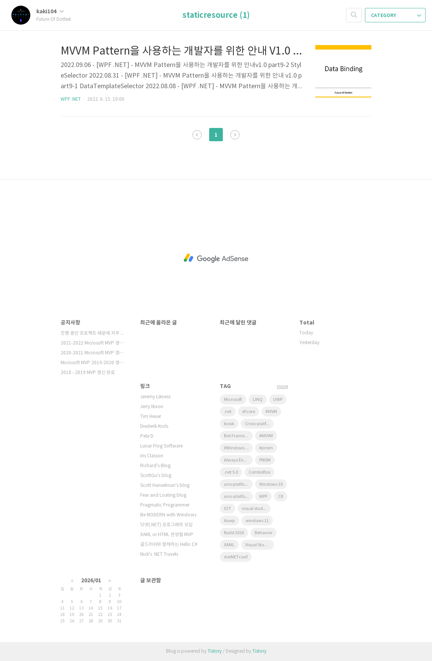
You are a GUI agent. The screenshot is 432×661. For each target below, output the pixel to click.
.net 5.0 (231, 472)
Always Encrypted (238, 460)
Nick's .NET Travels (159, 554)
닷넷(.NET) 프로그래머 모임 (166, 524)
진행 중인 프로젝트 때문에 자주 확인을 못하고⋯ (93, 333)
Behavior (263, 532)
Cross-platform (259, 423)
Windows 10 (271, 484)
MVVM (271, 411)
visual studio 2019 (256, 508)
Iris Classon (151, 456)
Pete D (146, 436)
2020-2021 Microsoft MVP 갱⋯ (92, 353)
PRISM (265, 460)
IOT (227, 508)
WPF (263, 496)
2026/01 (91, 580)
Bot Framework (238, 435)
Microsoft (233, 399)
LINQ (258, 399)
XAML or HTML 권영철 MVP (166, 534)
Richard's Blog (155, 465)
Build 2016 (234, 532)
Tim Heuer (150, 416)
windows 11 (257, 520)
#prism (266, 448)
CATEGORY (396, 15)
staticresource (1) (216, 15)
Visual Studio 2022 (259, 545)
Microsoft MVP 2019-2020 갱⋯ (92, 362)
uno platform (237, 484)
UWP (277, 399)
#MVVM (266, 435)
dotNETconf (235, 557)
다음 (234, 134)
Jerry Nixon (151, 406)
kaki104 (50, 11)
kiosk (229, 423)
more (282, 386)
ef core (248, 411)
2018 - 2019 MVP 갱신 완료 (88, 372)
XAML (229, 545)
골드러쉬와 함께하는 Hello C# (168, 544)
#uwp (229, 520)
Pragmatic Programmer (164, 505)
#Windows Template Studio (238, 448)
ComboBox (259, 472)
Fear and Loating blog (163, 495)
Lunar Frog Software (161, 446)
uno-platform (237, 496)
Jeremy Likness (155, 396)
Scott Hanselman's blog (164, 485)
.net (228, 411)
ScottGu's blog (155, 475)
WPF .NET (71, 99)
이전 (197, 134)
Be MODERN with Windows (168, 515)
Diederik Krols (154, 426)
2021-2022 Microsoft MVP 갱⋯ (92, 343)
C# (280, 496)
